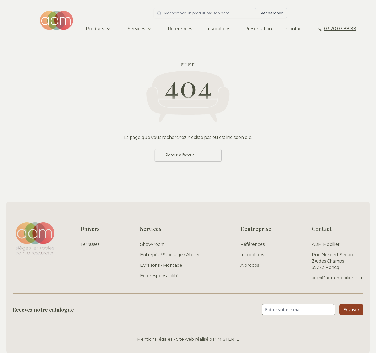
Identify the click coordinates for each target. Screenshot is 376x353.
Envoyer (351, 309)
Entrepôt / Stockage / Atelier (170, 254)
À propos (249, 265)
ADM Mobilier (326, 244)
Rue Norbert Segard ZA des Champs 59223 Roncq (333, 261)
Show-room (152, 244)
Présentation (258, 28)
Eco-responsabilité (159, 275)
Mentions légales (154, 339)
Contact (294, 28)
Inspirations (218, 28)
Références (180, 28)
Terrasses (89, 244)
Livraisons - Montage (161, 265)
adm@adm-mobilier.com (337, 277)
